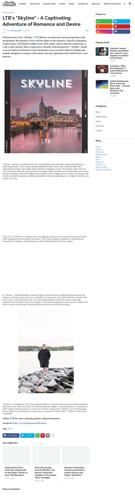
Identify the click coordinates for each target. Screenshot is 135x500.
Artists (98, 121)
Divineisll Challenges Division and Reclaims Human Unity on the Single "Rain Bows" (74, 471)
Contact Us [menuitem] (83, 4)
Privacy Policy (102, 167)
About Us (100, 162)
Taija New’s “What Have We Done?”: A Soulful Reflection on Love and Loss (119, 69)
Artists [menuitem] (62, 4)
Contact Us (100, 165)
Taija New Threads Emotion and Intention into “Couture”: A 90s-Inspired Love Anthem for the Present (119, 53)
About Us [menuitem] (96, 4)
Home (5, 12)
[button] (124, 3)
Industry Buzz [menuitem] (49, 4)
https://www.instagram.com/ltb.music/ (30, 423)
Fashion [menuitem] (22, 4)
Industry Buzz (101, 117)
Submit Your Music (103, 170)
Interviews (100, 126)
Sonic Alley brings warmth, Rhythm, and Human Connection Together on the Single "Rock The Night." (45, 472)
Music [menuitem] (71, 4)
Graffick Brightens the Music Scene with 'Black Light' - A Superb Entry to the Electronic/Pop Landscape (120, 87)
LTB (36, 37)
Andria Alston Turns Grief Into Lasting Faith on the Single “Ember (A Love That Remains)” (16, 471)
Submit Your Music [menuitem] (112, 4)
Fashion (99, 131)
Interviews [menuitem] (35, 4)
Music (11, 12)
